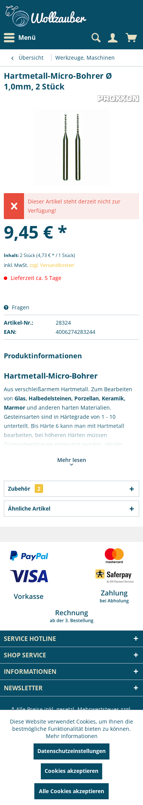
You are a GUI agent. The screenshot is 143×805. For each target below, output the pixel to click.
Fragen (16, 307)
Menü (20, 37)
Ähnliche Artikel (29, 508)
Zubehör (25, 488)
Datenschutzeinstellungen (71, 751)
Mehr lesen (71, 460)
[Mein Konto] (112, 38)
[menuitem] (22, 37)
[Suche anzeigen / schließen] (95, 38)
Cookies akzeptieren (71, 770)
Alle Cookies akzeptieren (71, 791)
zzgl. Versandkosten (51, 265)
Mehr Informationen (72, 736)
